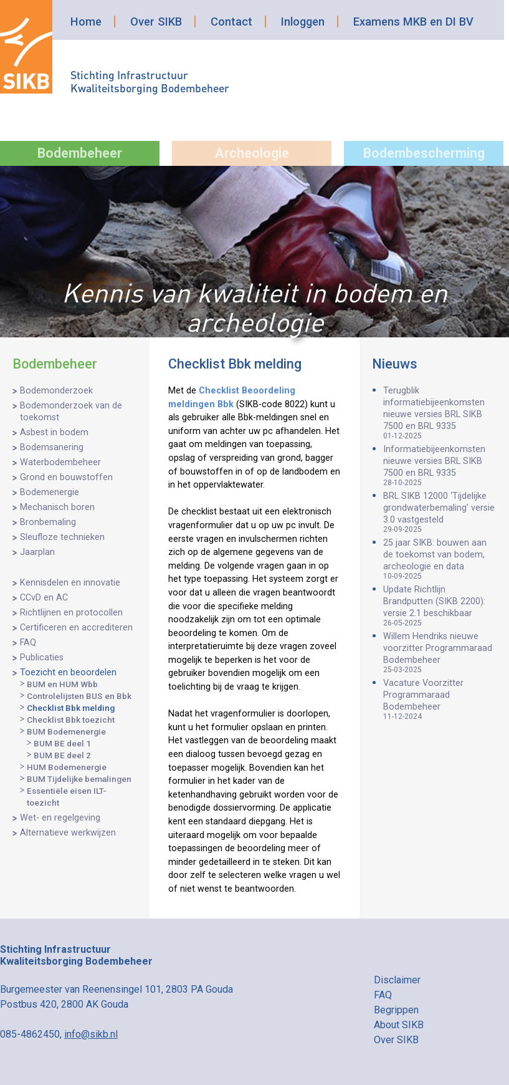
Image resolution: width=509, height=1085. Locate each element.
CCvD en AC (44, 597)
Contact (231, 21)
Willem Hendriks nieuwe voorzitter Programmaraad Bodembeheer (440, 652)
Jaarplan (37, 552)
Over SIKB (156, 21)
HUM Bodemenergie (67, 767)
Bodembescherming (424, 153)
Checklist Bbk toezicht (71, 720)
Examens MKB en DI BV (413, 21)
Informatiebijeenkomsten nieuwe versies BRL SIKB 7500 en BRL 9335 (440, 465)
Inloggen (303, 21)
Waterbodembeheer (60, 462)
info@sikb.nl (91, 1034)
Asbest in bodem (54, 432)
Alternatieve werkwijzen (68, 832)
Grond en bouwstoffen (66, 477)
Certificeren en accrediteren (76, 627)
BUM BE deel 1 (62, 743)
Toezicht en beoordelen (68, 672)
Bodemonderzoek (56, 390)
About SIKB (399, 1025)
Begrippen (396, 1010)
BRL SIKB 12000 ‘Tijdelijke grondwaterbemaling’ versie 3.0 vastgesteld (440, 512)
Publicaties (42, 657)
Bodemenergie (49, 492)
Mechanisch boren (57, 507)
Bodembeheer (79, 153)
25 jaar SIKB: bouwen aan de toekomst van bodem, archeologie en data (440, 559)
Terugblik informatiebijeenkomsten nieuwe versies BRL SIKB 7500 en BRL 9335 (440, 412)
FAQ (28, 642)
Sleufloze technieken (62, 537)
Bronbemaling (48, 522)
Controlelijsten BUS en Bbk (79, 696)
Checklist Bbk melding (71, 708)
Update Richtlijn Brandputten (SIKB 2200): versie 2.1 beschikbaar (440, 605)
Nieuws (394, 364)
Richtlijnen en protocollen (71, 612)
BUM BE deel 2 (62, 755)
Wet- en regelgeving (60, 818)
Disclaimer (397, 980)
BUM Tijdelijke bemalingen (79, 779)
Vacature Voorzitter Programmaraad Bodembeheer (440, 699)
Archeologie (252, 153)
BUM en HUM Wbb (62, 684)
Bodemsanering (51, 447)
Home (86, 21)
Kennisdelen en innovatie (70, 582)
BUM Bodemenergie (66, 731)
